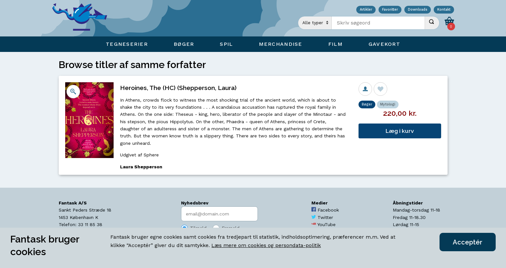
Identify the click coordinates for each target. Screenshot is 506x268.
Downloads (417, 10)
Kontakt (443, 10)
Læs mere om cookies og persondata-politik (266, 245)
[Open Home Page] (83, 18)
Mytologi (387, 104)
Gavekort (384, 44)
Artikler (366, 10)
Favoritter (390, 10)
